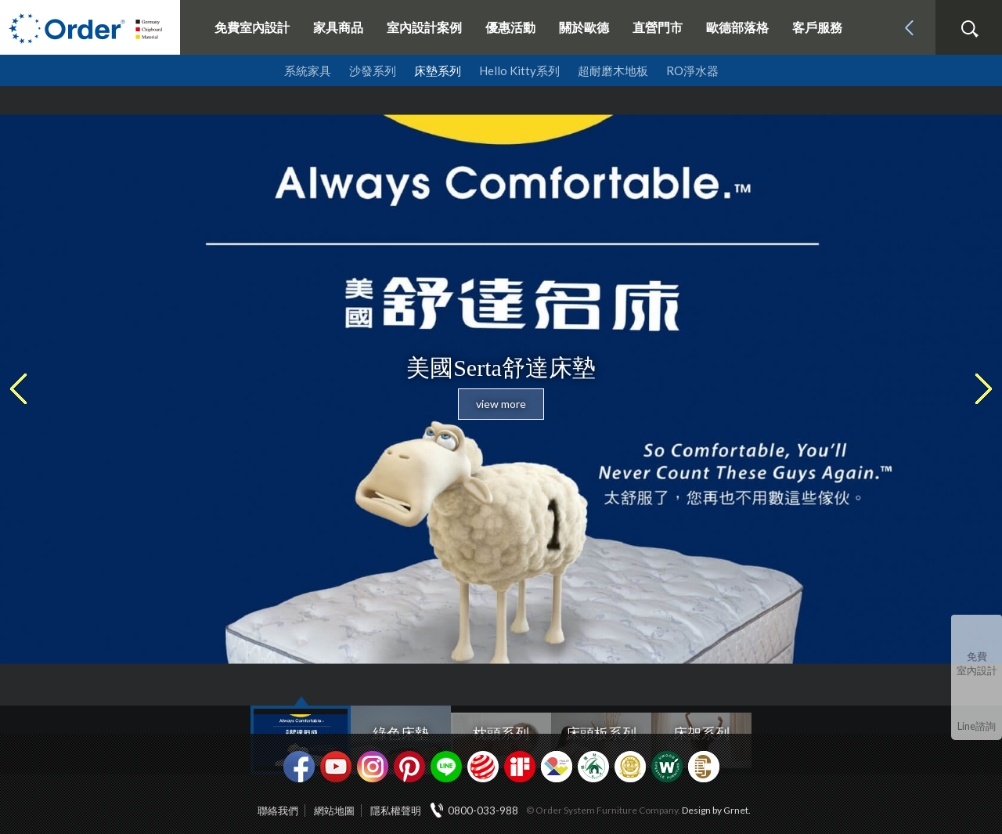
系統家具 (307, 70)
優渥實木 (667, 766)
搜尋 (969, 29)
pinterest (409, 766)
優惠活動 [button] (510, 27)
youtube (335, 766)
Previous (9, 389)
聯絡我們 (278, 810)
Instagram (372, 766)
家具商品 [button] (338, 27)
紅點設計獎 (483, 766)
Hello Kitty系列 (519, 70)
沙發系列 (372, 70)
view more (501, 403)
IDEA (556, 766)
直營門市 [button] (658, 27)
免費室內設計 (252, 27)
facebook (299, 766)
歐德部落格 (737, 27)
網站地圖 (334, 810)
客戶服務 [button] (817, 27)
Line (446, 766)
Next (993, 389)
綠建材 (593, 766)
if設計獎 (519, 766)
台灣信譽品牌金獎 (630, 766)
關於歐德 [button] (584, 27)
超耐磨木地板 (613, 70)
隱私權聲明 (395, 810)
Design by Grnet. (716, 810)
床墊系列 (437, 70)
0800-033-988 (483, 810)
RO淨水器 (692, 70)
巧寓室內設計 (703, 766)
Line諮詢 (976, 726)
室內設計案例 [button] (424, 27)
